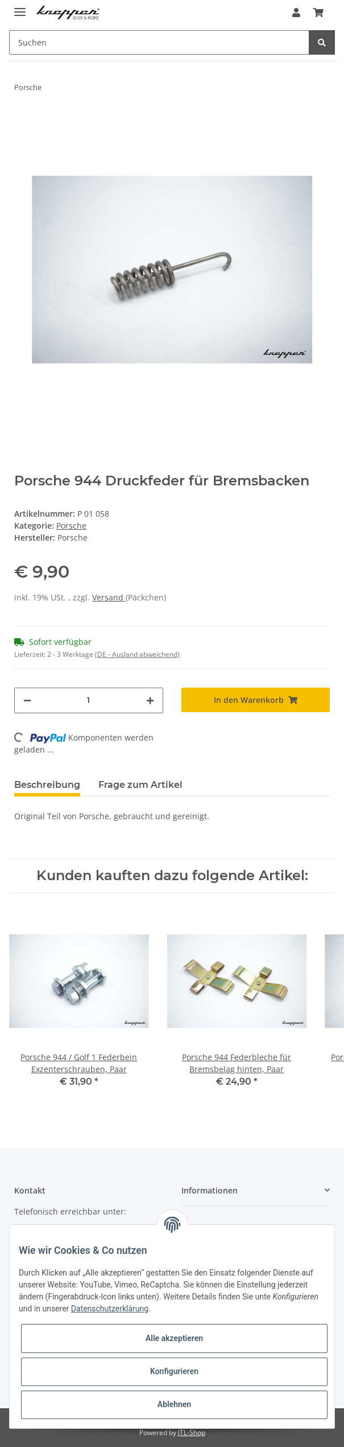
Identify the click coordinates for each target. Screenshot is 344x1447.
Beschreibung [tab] (47, 784)
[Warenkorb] (318, 12)
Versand (109, 597)
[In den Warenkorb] (255, 700)
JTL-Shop (191, 1432)
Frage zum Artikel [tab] (140, 784)
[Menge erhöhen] (150, 700)
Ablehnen (174, 1404)
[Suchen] (159, 42)
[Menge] (88, 700)
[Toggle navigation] (20, 7)
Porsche (71, 525)
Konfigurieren (174, 1371)
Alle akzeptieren (174, 1338)
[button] (296, 12)
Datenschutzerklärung (109, 1308)
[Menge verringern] (27, 700)
